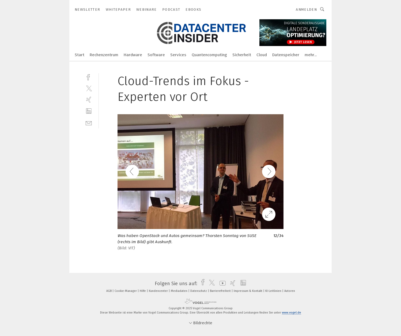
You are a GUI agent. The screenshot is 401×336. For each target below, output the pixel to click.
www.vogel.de (291, 312)
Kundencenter (159, 291)
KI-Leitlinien (273, 291)
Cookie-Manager (126, 291)
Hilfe (143, 291)
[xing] (88, 99)
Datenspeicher (285, 54)
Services (178, 54)
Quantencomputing (209, 54)
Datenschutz (199, 291)
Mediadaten (179, 291)
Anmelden (306, 9)
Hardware (133, 54)
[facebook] (88, 76)
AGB (109, 291)
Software (156, 54)
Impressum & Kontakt (248, 291)
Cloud (261, 54)
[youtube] (221, 284)
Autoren (289, 291)
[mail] (88, 122)
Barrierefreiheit (221, 291)
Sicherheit (241, 54)
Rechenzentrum (104, 54)
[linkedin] (88, 111)
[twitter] (88, 88)
